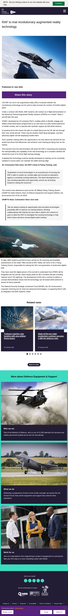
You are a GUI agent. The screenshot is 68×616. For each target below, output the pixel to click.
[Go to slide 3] (32, 354)
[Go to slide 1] (27, 354)
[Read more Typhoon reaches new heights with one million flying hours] (17, 328)
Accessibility (32, 603)
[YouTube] (38, 580)
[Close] (65, 608)
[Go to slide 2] (30, 354)
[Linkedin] (34, 580)
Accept (46, 612)
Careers (14, 603)
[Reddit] (39, 95)
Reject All (59, 612)
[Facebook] (33, 95)
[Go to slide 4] (35, 354)
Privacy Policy (58, 603)
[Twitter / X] (30, 580)
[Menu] (64, 11)
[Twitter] (36, 95)
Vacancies (23, 603)
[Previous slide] (2, 330)
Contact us (6, 603)
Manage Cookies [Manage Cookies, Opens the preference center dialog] (7, 612)
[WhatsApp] (45, 95)
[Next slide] (65, 330)
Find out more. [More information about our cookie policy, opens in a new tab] (19, 608)
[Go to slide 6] (41, 354)
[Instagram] (42, 580)
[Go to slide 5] (38, 354)
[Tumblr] (49, 95)
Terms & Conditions (45, 603)
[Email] (52, 95)
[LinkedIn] (42, 95)
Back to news (34, 364)
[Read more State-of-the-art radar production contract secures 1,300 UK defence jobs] (51, 328)
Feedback (58, 3)
